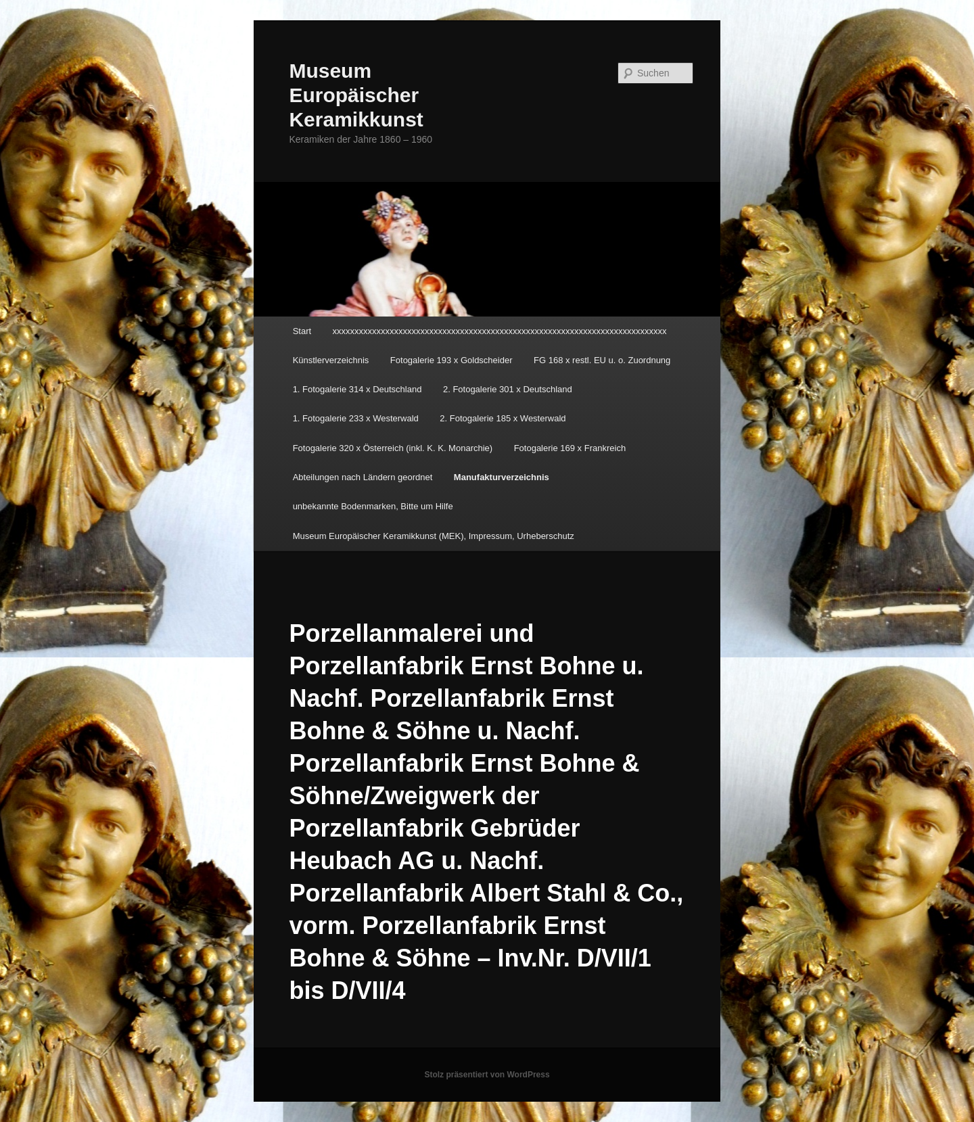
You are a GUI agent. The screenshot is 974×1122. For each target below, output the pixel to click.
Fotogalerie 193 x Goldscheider (451, 360)
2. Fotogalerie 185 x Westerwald (502, 418)
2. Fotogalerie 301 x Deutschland (507, 389)
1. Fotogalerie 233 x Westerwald (356, 418)
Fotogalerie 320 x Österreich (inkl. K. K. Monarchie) (393, 448)
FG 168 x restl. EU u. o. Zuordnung (602, 360)
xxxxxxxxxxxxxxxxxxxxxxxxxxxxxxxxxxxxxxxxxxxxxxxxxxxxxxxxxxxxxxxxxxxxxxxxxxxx (500, 331)
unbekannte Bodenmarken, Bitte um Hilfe (373, 506)
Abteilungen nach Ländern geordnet (363, 477)
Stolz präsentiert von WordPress (486, 1074)
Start (302, 331)
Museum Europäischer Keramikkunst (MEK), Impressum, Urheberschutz (433, 536)
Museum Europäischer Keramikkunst (356, 95)
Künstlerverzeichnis (331, 360)
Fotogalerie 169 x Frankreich (570, 448)
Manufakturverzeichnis (501, 477)
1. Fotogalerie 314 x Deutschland (357, 389)
